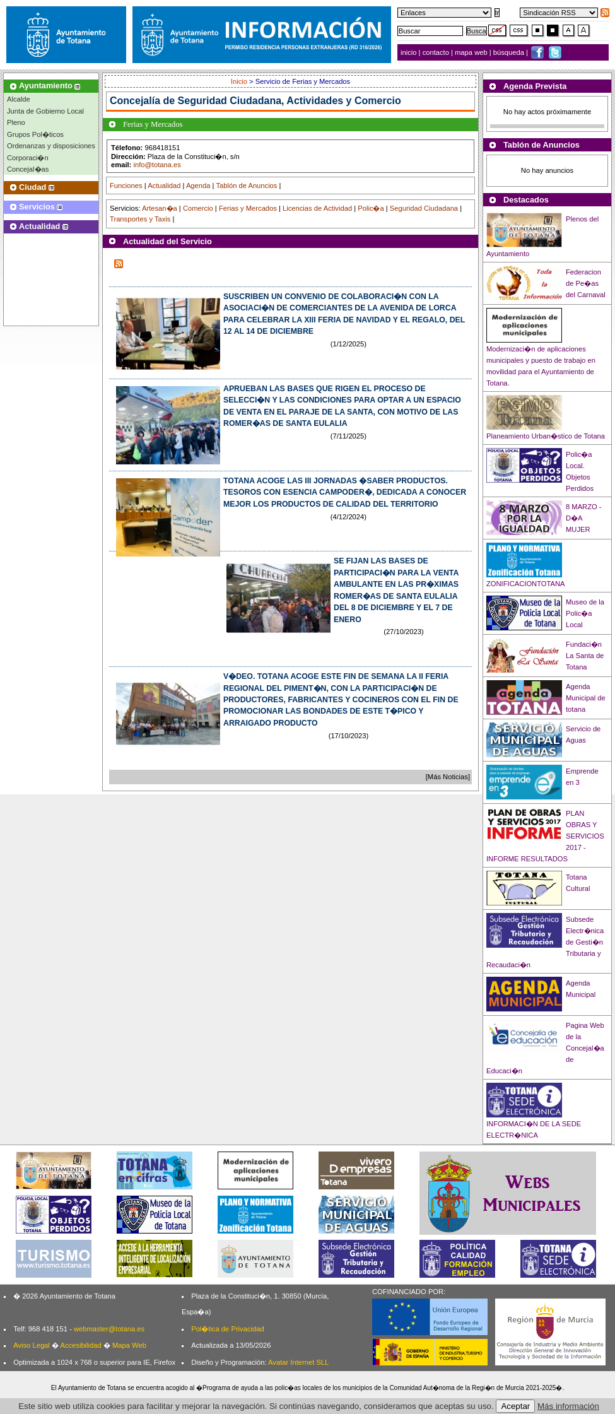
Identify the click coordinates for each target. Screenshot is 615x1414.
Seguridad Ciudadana (424, 208)
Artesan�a (159, 208)
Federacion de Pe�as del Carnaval (586, 283)
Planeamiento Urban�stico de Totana (545, 436)
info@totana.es (156, 164)
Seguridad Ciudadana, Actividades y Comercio (289, 100)
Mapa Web (129, 1345)
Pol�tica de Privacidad (227, 1329)
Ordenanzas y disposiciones (51, 146)
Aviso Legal (31, 1345)
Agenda (198, 185)
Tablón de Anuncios (246, 185)
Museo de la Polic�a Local (585, 613)
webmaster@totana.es (109, 1329)
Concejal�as (28, 169)
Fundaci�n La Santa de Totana (585, 655)
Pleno (16, 122)
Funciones (126, 185)
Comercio (198, 208)
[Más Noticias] (448, 777)
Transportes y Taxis (140, 219)
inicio (410, 52)
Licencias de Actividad (317, 208)
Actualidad (164, 185)
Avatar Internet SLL (298, 1362)
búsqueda (509, 52)
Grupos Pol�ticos (35, 134)
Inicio (240, 81)
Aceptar (515, 1406)
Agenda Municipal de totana (586, 698)
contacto (436, 52)
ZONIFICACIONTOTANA (525, 583)
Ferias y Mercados (248, 208)
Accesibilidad (80, 1345)
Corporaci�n (28, 158)
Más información (568, 1406)
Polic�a (371, 208)
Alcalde (18, 99)
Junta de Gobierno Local (45, 111)
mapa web (472, 52)
